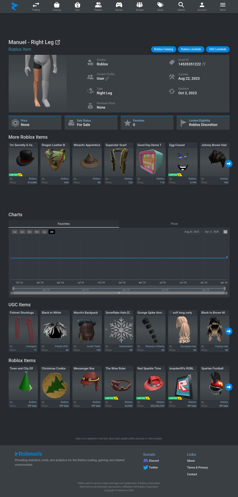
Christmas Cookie (54, 368)
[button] (163, 49)
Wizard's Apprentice (87, 145)
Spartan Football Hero (216, 368)
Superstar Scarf (116, 145)
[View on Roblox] (57, 42)
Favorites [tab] (64, 224)
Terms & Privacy (197, 467)
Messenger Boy (84, 368)
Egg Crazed (177, 145)
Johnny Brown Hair (214, 145)
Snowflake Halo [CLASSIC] (123, 312)
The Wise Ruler (116, 368)
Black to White (51, 312)
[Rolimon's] (15, 6)
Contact (192, 474)
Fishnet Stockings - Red (25, 312)
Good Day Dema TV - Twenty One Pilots (163, 145)
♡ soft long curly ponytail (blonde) (192, 312)
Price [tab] (174, 224)
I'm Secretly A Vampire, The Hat (31, 145)
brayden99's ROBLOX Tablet (187, 368)
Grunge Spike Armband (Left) (156, 312)
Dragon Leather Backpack (59, 145)
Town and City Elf (21, 368)
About (191, 460)
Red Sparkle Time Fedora (154, 368)
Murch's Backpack (86, 312)
